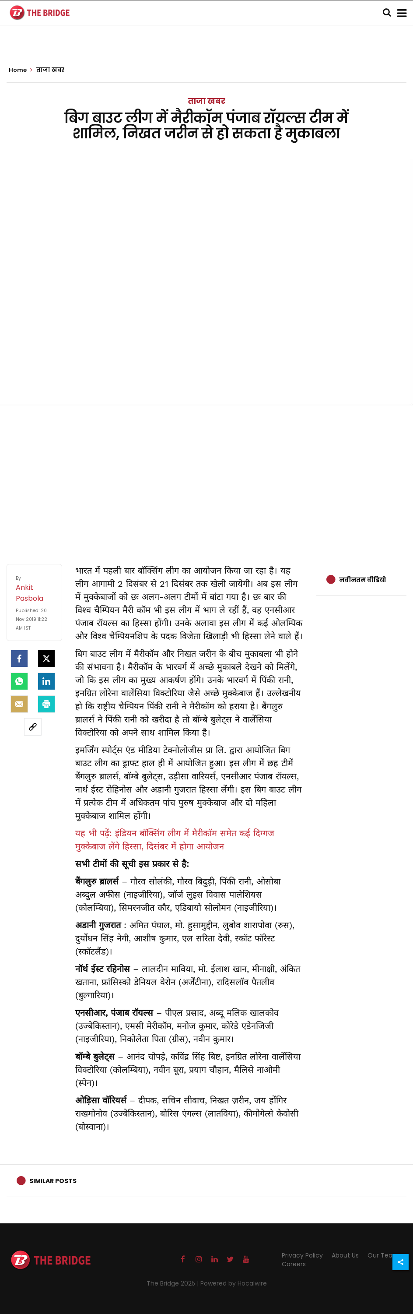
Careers (294, 1264)
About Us (345, 1255)
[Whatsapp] (19, 681)
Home (20, 70)
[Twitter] (46, 658)
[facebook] (19, 658)
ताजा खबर (206, 100)
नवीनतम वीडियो (362, 579)
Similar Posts (53, 1181)
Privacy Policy (302, 1255)
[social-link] (33, 727)
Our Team (383, 1255)
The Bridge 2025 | (173, 1283)
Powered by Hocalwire (233, 1283)
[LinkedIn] (46, 681)
